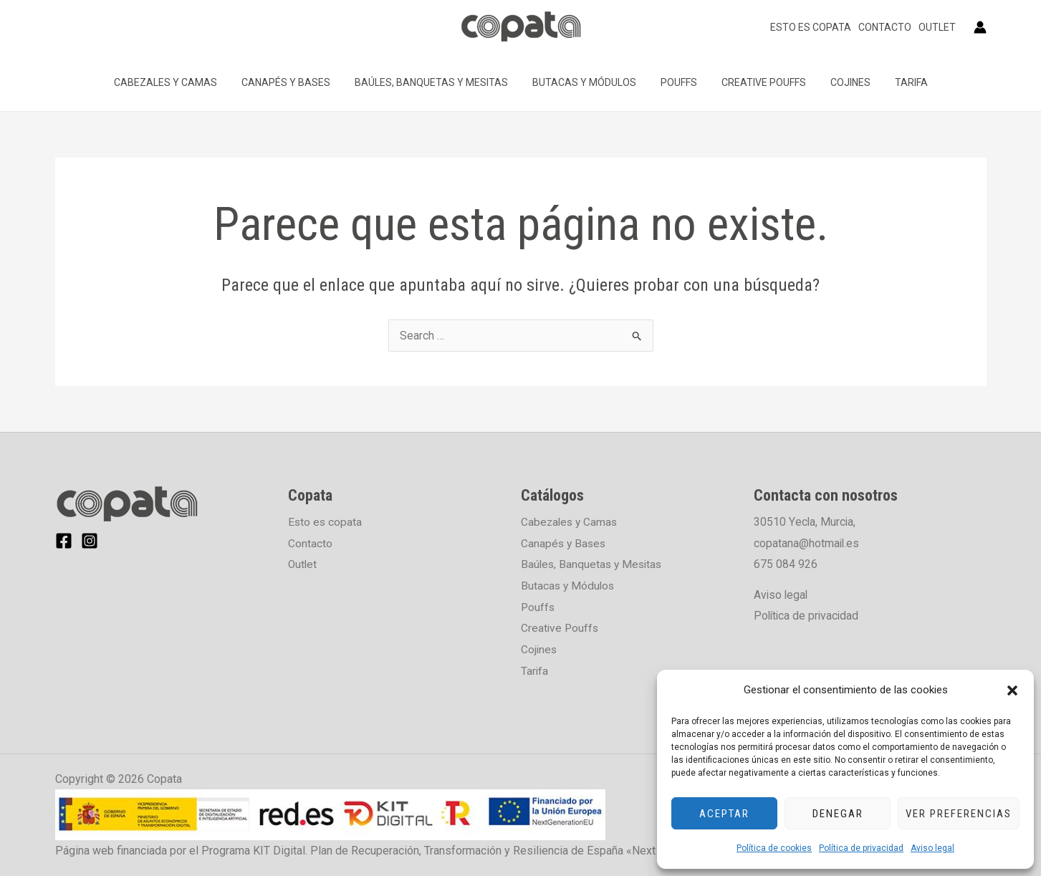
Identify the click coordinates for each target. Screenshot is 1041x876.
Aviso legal (932, 848)
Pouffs (676, 82)
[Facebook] (63, 540)
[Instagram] (89, 540)
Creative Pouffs (757, 82)
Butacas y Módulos (586, 82)
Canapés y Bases (296, 82)
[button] (1012, 690)
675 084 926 (785, 564)
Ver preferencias (959, 813)
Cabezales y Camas (180, 82)
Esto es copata (810, 27)
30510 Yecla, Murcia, (805, 522)
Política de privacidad (861, 848)
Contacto (884, 27)
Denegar (837, 813)
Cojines (840, 82)
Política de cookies (774, 848)
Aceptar (724, 813)
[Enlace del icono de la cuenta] (980, 27)
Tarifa (896, 82)
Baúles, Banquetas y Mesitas (437, 82)
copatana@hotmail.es (807, 543)
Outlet (937, 27)
